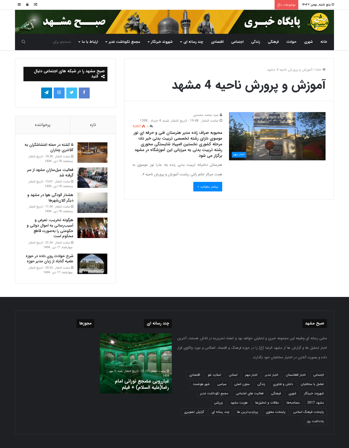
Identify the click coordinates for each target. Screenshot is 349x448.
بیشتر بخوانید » (207, 186)
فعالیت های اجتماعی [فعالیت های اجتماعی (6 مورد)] (249, 393)
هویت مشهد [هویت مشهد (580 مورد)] (239, 402)
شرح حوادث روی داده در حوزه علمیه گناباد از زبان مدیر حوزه (49, 258)
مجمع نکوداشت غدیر (124, 42)
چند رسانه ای (193, 42)
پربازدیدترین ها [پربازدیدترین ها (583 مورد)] (247, 411)
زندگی (255, 42)
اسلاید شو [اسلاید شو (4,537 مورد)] (214, 374)
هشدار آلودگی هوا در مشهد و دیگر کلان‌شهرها (50, 197)
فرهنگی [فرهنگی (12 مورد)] (276, 393)
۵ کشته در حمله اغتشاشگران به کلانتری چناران (49, 147)
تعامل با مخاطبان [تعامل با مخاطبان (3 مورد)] (312, 384)
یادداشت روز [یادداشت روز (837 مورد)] (315, 421)
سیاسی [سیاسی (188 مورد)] (222, 384)
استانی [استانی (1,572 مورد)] (233, 374)
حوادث (291, 42)
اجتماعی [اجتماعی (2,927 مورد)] (318, 374)
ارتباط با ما (90, 42)
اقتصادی (217, 42)
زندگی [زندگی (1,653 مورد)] (261, 384)
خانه (323, 42)
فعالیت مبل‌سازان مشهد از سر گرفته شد (50, 172)
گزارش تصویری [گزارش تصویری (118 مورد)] (194, 411)
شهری (308, 42)
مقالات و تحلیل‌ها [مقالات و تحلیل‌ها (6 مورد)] (267, 402)
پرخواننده (42, 125)
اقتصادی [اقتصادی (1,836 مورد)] (194, 374)
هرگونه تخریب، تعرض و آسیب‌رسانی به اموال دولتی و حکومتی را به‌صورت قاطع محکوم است (50, 228)
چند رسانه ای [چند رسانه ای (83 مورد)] (220, 411)
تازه (93, 125)
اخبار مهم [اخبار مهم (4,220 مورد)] (251, 374)
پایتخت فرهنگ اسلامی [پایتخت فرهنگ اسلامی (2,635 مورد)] (308, 411)
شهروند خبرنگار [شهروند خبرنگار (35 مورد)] (314, 393)
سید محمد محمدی (207, 115)
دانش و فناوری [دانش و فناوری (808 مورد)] (283, 384)
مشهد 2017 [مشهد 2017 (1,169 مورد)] (315, 402)
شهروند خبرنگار (162, 42)
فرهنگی (273, 42)
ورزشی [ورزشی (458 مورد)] (218, 402)
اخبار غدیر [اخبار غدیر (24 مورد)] (271, 374)
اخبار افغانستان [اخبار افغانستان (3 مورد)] (296, 374)
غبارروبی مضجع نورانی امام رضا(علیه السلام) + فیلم (142, 384)
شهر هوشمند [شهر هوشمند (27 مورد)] (201, 384)
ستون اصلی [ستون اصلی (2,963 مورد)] (242, 384)
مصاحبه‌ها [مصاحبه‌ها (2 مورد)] (293, 402)
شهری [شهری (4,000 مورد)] (292, 393)
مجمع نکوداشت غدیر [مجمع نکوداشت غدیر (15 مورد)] (214, 393)
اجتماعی (237, 42)
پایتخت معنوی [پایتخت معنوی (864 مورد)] (275, 411)
